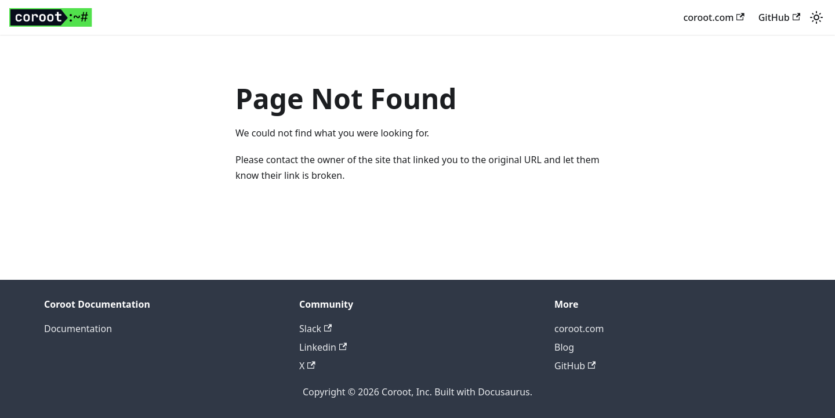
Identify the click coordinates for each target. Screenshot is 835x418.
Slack (315, 328)
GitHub (779, 17)
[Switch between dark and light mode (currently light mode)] (816, 17)
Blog (564, 347)
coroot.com (713, 17)
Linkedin (323, 347)
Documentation (78, 328)
